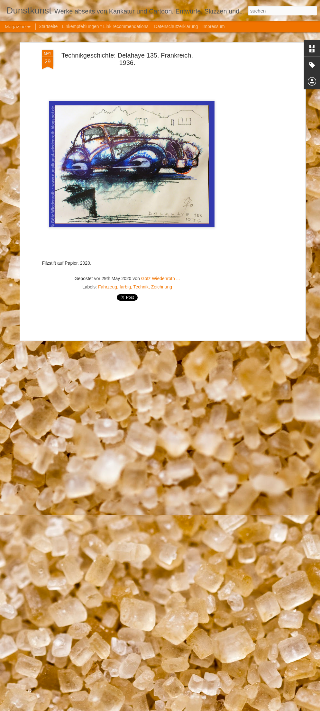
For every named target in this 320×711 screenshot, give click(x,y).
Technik (140, 239)
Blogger (219, 707)
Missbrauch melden (242, 707)
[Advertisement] (248, 104)
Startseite (48, 26)
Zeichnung (161, 239)
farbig (125, 239)
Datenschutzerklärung (176, 26)
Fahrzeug (107, 239)
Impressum (213, 26)
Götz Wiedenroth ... (160, 231)
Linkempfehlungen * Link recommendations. (106, 26)
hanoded (185, 707)
